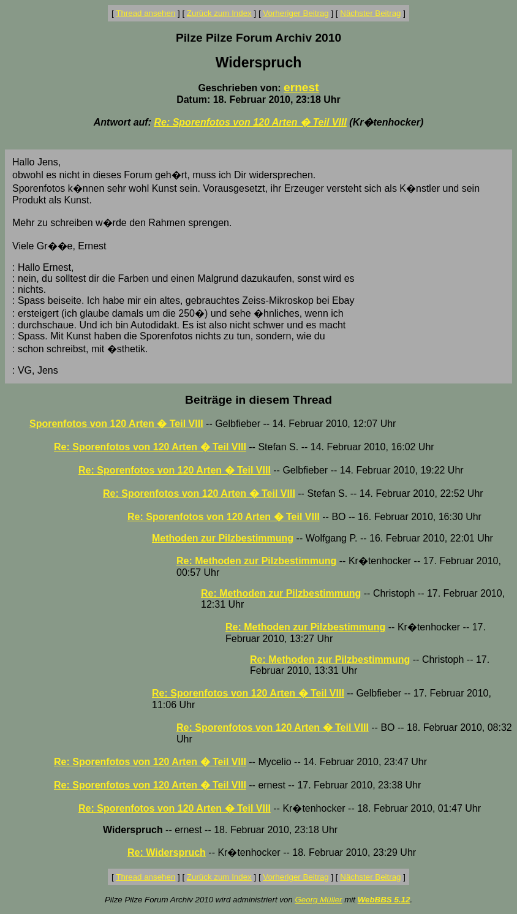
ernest (301, 87)
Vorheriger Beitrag (295, 13)
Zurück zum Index (219, 13)
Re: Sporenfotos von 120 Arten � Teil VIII (250, 122)
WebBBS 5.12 (384, 899)
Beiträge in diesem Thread (258, 399)
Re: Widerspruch (166, 852)
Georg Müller (318, 899)
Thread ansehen (145, 13)
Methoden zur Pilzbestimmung (222, 538)
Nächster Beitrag (370, 13)
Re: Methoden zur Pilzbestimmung (256, 561)
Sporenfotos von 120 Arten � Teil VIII (116, 423)
